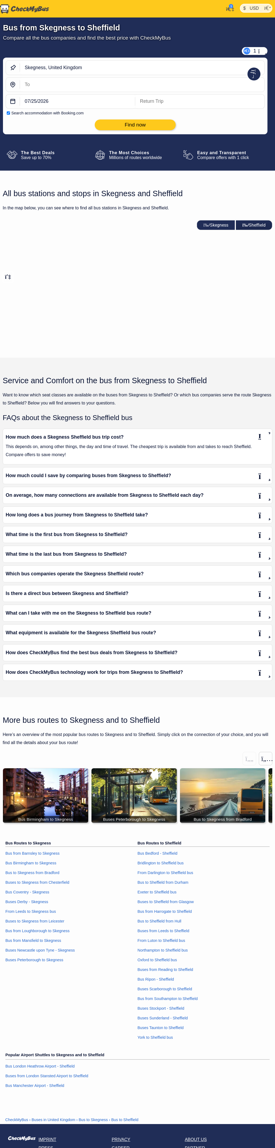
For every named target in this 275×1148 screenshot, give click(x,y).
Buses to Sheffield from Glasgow (166, 902)
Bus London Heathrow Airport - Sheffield (40, 1066)
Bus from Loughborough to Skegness (37, 931)
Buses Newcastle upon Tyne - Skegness (40, 950)
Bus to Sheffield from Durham (163, 883)
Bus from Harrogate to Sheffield (165, 912)
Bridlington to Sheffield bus (161, 863)
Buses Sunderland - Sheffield (163, 1018)
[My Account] (228, 8)
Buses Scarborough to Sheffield (165, 989)
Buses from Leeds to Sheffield (163, 931)
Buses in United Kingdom (53, 1120)
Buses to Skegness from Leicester (34, 921)
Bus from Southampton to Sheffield (168, 998)
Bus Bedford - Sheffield (158, 853)
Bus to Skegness (93, 1120)
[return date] (199, 101)
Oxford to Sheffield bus (157, 960)
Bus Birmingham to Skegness (30, 863)
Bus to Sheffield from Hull (159, 921)
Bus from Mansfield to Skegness (33, 941)
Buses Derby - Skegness (26, 902)
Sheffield (254, 225)
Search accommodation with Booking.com (47, 113)
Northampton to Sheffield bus (163, 950)
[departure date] (77, 101)
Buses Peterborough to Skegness (34, 960)
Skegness (215, 225)
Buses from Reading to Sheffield (165, 969)
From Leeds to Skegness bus (30, 912)
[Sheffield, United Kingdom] (142, 85)
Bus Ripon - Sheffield (156, 979)
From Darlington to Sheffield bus (165, 873)
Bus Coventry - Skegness (27, 892)
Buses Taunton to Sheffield (161, 1028)
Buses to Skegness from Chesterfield (37, 883)
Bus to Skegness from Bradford (32, 873)
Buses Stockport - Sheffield (161, 1008)
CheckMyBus (16, 1120)
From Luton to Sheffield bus (161, 941)
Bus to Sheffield (124, 1120)
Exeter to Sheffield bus (157, 892)
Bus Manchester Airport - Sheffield (34, 1086)
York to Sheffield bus (155, 1037)
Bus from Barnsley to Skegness (32, 853)
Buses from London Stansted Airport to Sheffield (46, 1076)
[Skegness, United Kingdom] (142, 68)
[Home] (24, 9)
